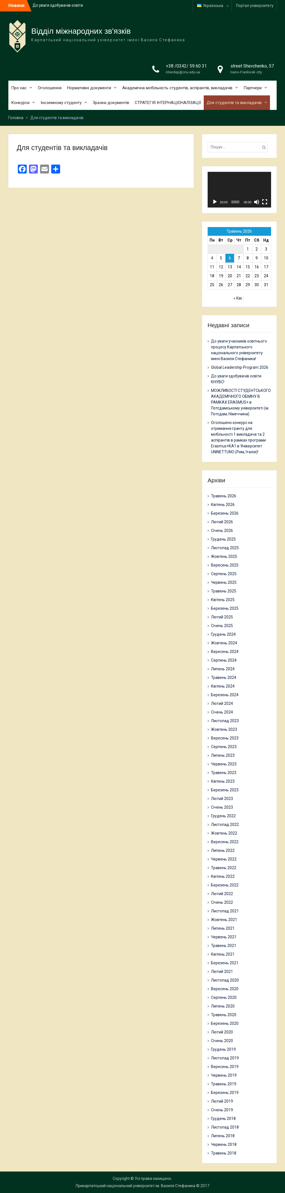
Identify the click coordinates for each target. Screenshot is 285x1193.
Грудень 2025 (223, 539)
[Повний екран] (264, 202)
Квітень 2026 (223, 504)
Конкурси (20, 102)
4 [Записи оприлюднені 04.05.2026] (212, 258)
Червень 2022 (224, 859)
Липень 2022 (223, 850)
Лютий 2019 (222, 1101)
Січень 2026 (222, 530)
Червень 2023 (224, 764)
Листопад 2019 (225, 1058)
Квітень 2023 (223, 781)
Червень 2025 (224, 582)
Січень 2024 (222, 712)
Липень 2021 (223, 928)
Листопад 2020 (225, 980)
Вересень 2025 (225, 565)
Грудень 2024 (223, 634)
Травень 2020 (223, 1015)
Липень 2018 (223, 1136)
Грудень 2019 (223, 1049)
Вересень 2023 (225, 738)
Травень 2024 (223, 677)
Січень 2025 (222, 625)
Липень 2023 (223, 755)
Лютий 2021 (222, 971)
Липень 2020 (223, 1006)
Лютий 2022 (222, 893)
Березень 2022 (225, 885)
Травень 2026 (223, 496)
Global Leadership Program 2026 (239, 367)
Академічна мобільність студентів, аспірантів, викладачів (177, 87)
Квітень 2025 (223, 599)
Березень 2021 (225, 963)
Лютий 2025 (222, 617)
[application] (239, 190)
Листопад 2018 (225, 1127)
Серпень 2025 (224, 574)
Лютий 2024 (222, 703)
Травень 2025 (223, 591)
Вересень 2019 (225, 1066)
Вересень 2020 (225, 989)
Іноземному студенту (61, 102)
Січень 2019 (222, 1110)
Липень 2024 (223, 669)
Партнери (253, 87)
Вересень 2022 (225, 842)
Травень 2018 (223, 1153)
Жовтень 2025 (224, 556)
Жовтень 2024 (224, 643)
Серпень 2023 (224, 746)
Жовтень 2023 (224, 729)
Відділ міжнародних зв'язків (81, 31)
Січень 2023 (222, 807)
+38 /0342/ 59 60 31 (186, 66)
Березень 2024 (225, 695)
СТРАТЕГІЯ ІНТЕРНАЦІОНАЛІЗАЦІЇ (168, 102)
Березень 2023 (225, 790)
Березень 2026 (225, 513)
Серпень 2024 (224, 660)
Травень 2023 (223, 772)
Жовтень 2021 (224, 919)
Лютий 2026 (222, 522)
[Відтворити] (215, 202)
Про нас (19, 87)
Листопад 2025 (225, 548)
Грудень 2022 (223, 816)
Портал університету (255, 5)
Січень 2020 (222, 1040)
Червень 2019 (224, 1075)
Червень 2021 (224, 937)
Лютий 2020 (222, 1032)
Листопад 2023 (225, 721)
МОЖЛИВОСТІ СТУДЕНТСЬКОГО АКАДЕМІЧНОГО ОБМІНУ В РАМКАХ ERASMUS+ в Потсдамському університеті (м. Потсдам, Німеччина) (241, 402)
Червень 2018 (224, 1144)
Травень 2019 (223, 1084)
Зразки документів (111, 102)
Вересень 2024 (225, 651)
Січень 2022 (222, 902)
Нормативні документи (89, 87)
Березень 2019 (225, 1092)
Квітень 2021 (223, 954)
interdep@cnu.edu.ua (183, 72)
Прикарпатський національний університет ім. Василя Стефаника (135, 1186)
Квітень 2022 (223, 876)
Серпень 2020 (224, 997)
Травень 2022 (223, 868)
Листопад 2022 (225, 824)
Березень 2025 (225, 608)
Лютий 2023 (222, 798)
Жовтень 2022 (224, 833)
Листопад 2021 (225, 911)
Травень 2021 (223, 945)
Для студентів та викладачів (234, 102)
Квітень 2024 (223, 686)
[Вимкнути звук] (256, 202)
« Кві (238, 298)
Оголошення (50, 87)
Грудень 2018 (223, 1118)
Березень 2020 (225, 1023)
